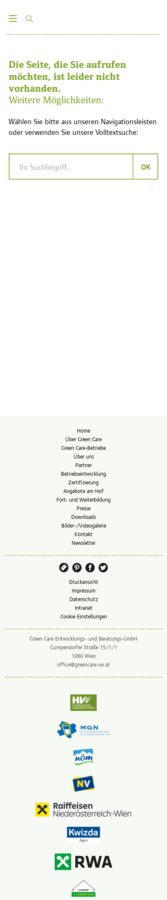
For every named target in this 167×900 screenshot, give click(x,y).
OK (145, 166)
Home (83, 430)
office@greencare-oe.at (83, 664)
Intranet (84, 607)
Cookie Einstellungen (83, 616)
